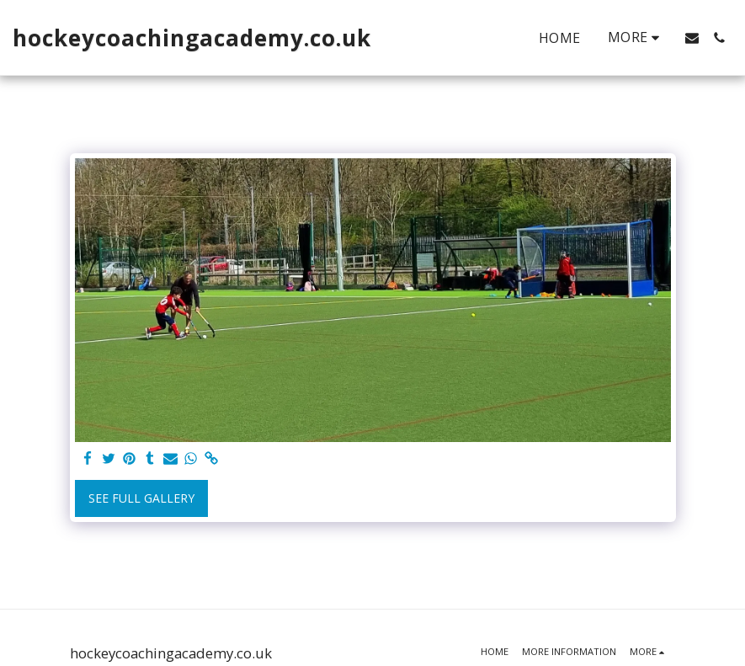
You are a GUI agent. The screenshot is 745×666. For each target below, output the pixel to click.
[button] (692, 38)
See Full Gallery (141, 498)
